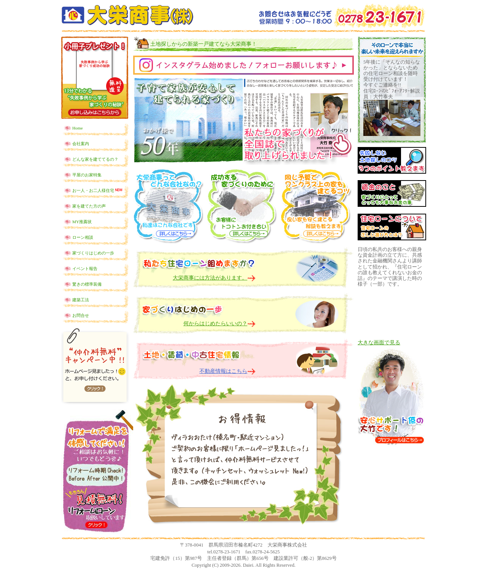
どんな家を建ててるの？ (95, 159)
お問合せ (80, 315)
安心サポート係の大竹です (392, 397)
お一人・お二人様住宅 (97, 190)
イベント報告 (84, 268)
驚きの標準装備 (87, 284)
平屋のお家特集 (87, 175)
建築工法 (80, 299)
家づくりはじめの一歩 (93, 253)
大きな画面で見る (379, 342)
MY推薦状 (82, 221)
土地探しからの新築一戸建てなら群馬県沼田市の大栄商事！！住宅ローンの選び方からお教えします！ (127, 15)
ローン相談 (82, 237)
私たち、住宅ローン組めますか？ (199, 261)
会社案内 (80, 143)
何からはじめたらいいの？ (215, 323)
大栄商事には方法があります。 (210, 278)
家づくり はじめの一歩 (199, 305)
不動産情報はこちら (223, 371)
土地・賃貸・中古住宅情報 (199, 352)
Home (77, 128)
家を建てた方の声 (89, 206)
